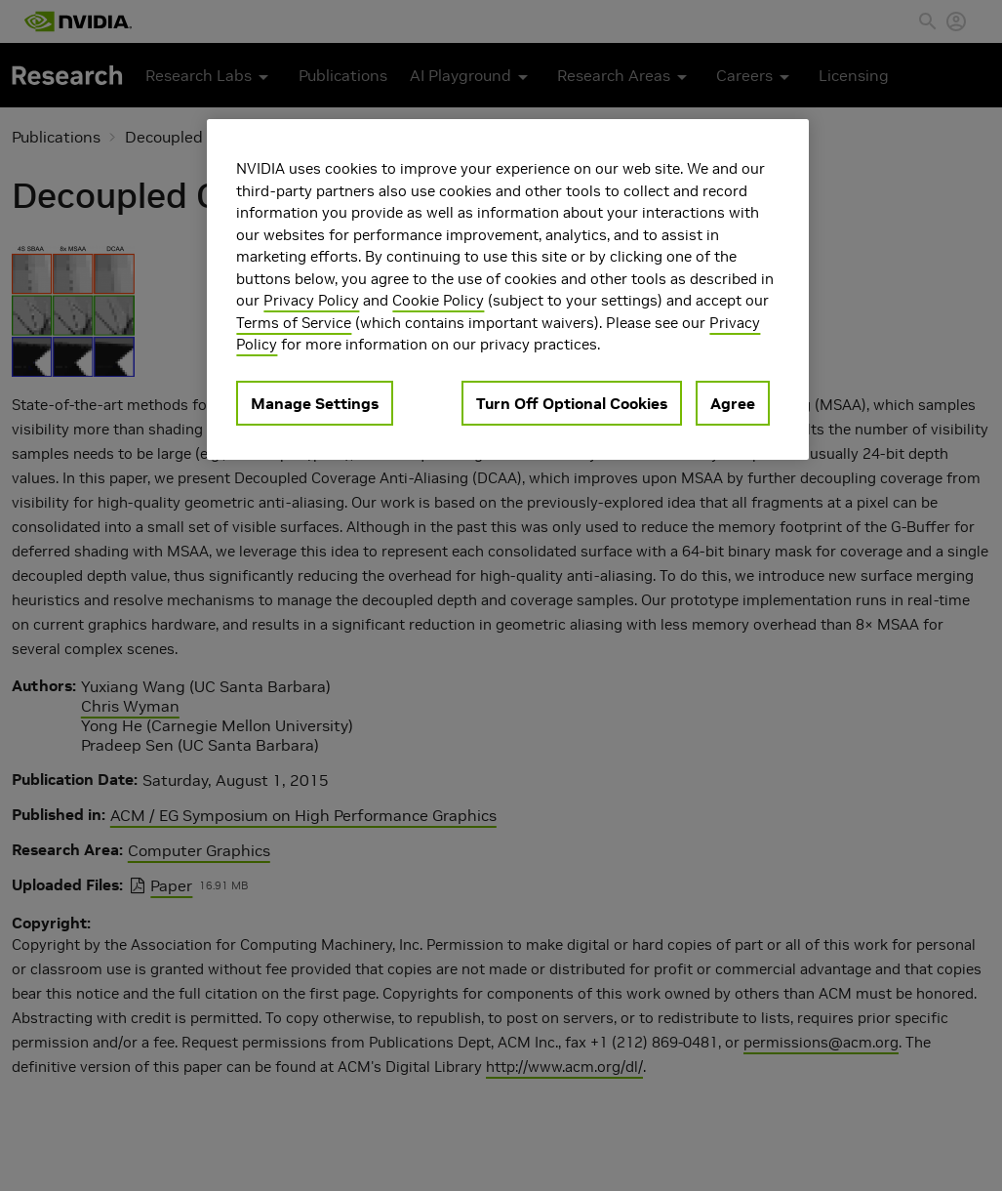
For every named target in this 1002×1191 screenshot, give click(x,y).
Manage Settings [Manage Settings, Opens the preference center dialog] (315, 403)
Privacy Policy (311, 300)
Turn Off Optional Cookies (571, 403)
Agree (732, 403)
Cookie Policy (438, 300)
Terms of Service (293, 322)
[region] (507, 289)
